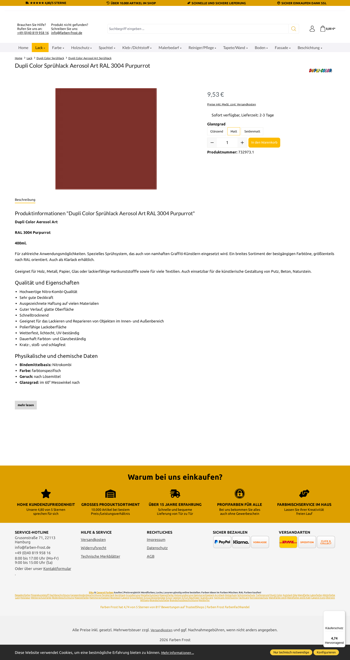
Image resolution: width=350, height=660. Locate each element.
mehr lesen (26, 463)
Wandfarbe (304, 610)
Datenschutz (157, 563)
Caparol (125, 612)
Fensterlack (108, 610)
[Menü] (342, 613)
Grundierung (133, 610)
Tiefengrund (263, 610)
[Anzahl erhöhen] (242, 200)
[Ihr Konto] (310, 87)
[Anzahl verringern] (212, 200)
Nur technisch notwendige (291, 652)
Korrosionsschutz (259, 612)
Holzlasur (25, 612)
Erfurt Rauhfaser (191, 612)
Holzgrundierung (183, 610)
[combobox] (196, 87)
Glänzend (216, 189)
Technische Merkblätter (100, 571)
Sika (91, 607)
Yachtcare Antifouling (226, 612)
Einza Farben (137, 612)
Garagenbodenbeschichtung (85, 610)
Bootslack (115, 612)
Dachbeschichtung (59, 610)
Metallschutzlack (149, 610)
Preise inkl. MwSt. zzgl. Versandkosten (231, 162)
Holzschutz (231, 610)
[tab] (25, 258)
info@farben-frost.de (66, 91)
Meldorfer (204, 615)
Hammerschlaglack (204, 610)
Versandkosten (93, 554)
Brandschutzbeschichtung (184, 615)
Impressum (156, 554)
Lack (17, 612)
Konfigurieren (326, 652)
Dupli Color (276, 610)
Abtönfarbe (328, 610)
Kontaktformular (57, 583)
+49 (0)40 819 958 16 (33, 91)
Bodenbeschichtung (63, 612)
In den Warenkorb (264, 200)
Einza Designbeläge (154, 612)
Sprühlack (120, 610)
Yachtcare (243, 612)
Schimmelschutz (246, 610)
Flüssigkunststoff (40, 610)
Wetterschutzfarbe (41, 612)
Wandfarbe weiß (278, 612)
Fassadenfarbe (22, 610)
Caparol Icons (318, 612)
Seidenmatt (252, 189)
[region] (106, 197)
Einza (169, 612)
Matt (234, 189)
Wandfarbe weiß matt (299, 612)
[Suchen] (291, 87)
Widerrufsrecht (93, 563)
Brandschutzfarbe (159, 615)
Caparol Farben (105, 607)
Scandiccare (206, 612)
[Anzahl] (227, 200)
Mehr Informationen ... (180, 652)
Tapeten (176, 612)
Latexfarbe (316, 610)
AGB (150, 571)
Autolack (287, 610)
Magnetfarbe (166, 610)
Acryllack (219, 610)
